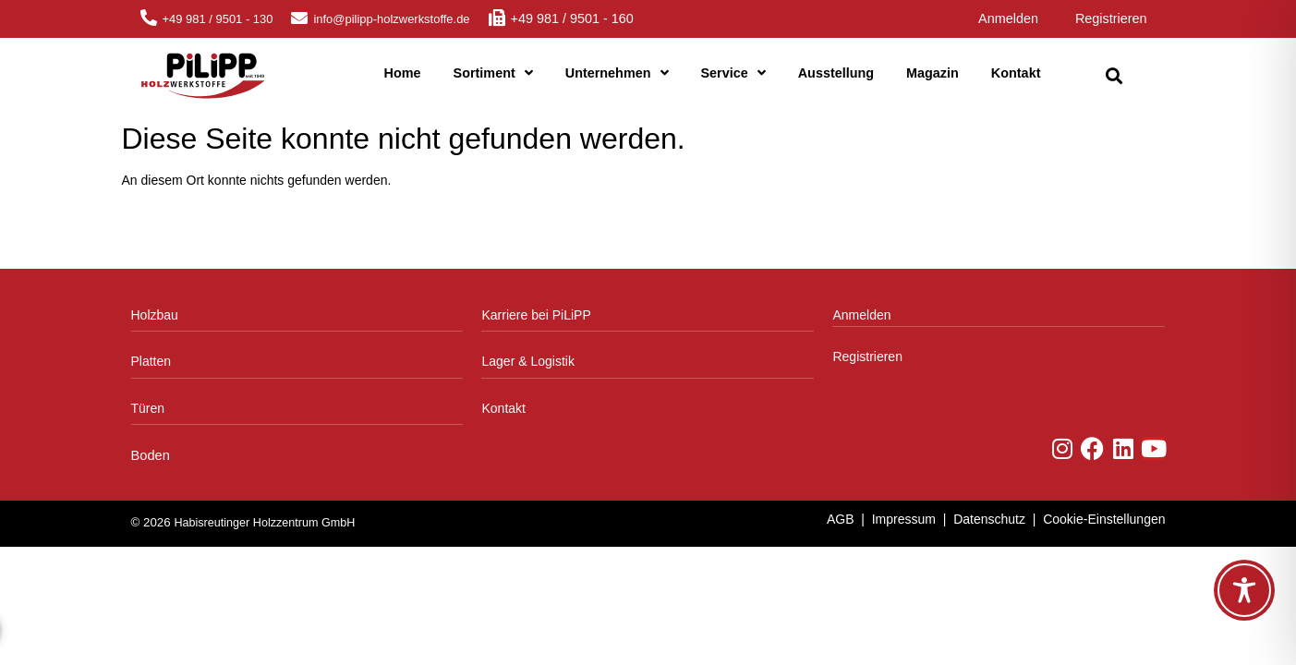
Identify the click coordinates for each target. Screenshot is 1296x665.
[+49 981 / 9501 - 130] (148, 17)
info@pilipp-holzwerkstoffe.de (391, 19)
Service (733, 73)
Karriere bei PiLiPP (535, 315)
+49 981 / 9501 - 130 (218, 19)
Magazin (932, 73)
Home (402, 73)
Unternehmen (617, 73)
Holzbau (154, 315)
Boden (150, 455)
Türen (148, 408)
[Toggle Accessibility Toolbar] (1244, 590)
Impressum (904, 519)
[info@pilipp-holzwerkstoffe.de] (299, 17)
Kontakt (1016, 73)
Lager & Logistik (527, 361)
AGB (840, 519)
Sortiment (493, 73)
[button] (1114, 76)
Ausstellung (836, 73)
